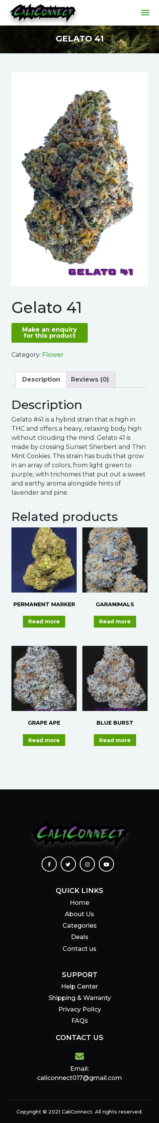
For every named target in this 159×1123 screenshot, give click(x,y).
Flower (53, 354)
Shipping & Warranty (79, 998)
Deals (79, 937)
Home (79, 902)
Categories (80, 925)
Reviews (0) (90, 379)
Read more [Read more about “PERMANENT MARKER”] (44, 621)
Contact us (79, 948)
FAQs (79, 1020)
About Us (79, 914)
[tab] (41, 380)
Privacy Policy (79, 1009)
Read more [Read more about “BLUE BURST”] (115, 740)
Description (41, 379)
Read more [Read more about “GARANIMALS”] (115, 621)
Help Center (79, 986)
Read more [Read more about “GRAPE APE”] (44, 740)
